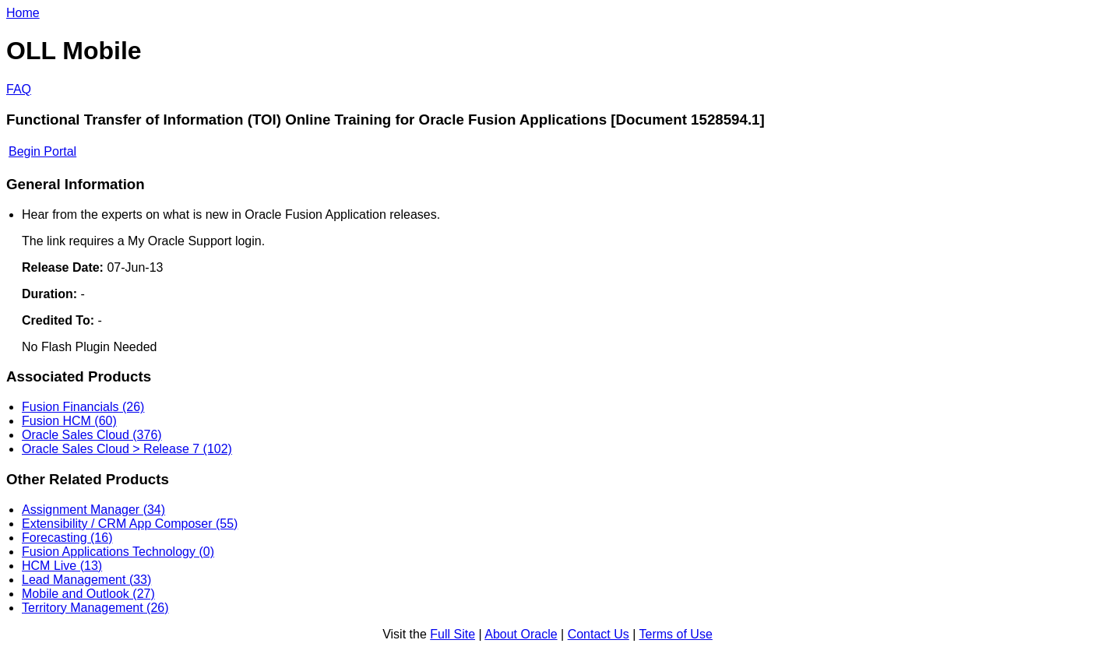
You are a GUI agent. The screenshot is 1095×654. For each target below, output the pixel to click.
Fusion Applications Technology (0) (118, 551)
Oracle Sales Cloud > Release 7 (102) (127, 448)
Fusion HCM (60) (69, 420)
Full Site (452, 634)
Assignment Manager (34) (93, 509)
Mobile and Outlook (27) (88, 593)
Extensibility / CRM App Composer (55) (130, 523)
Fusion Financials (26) (83, 406)
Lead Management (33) (86, 579)
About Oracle (520, 634)
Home (23, 12)
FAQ (18, 89)
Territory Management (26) (95, 607)
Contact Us (598, 634)
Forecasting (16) (67, 537)
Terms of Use (676, 634)
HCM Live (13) (62, 565)
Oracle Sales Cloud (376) (92, 434)
